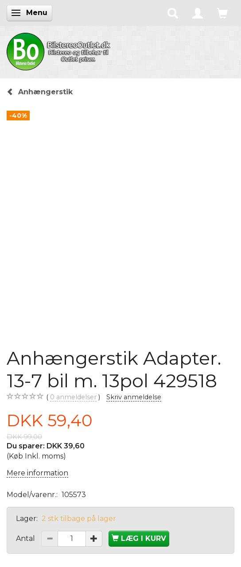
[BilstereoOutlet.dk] (60, 50)
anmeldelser (73, 397)
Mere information (37, 473)
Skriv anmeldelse (133, 397)
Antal (26, 538)
